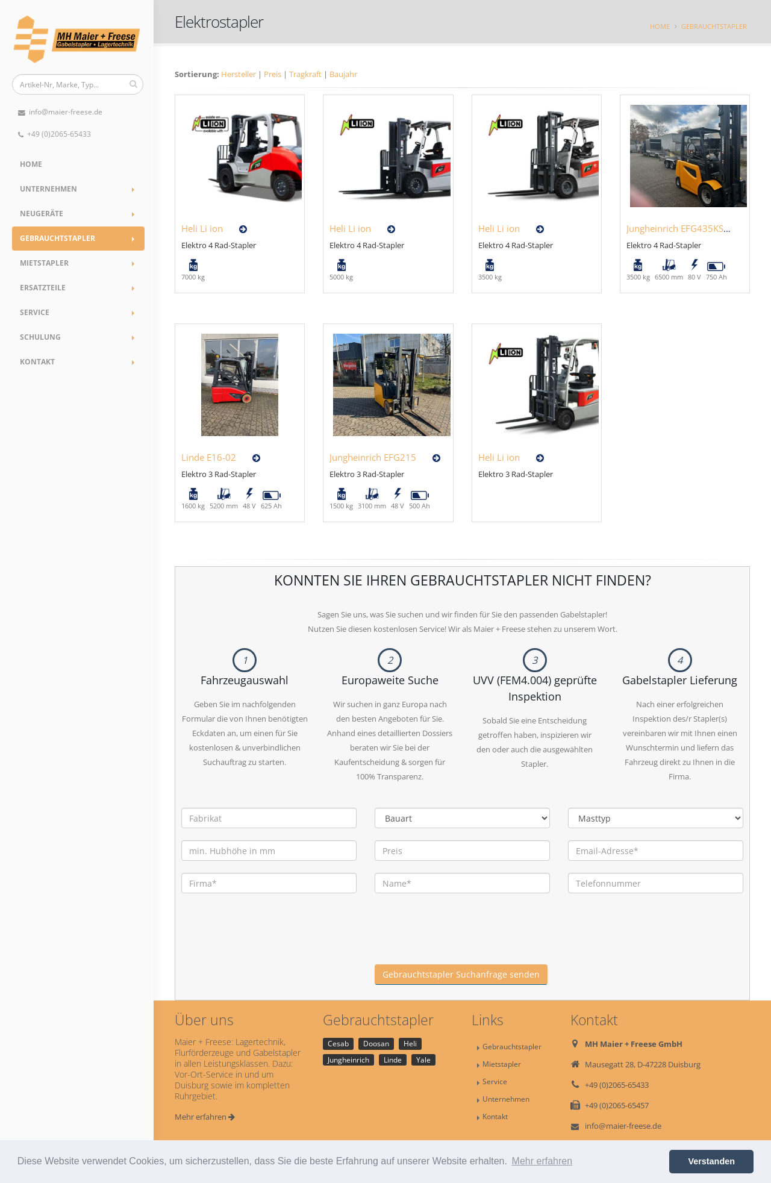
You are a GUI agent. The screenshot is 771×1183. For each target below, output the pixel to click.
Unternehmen (48, 189)
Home (31, 164)
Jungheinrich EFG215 (372, 457)
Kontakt (37, 362)
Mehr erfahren (205, 1116)
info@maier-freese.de (60, 112)
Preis (272, 74)
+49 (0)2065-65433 (54, 134)
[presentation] (466, 940)
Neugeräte (41, 213)
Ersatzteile (43, 287)
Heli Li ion (202, 228)
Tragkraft (305, 74)
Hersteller (238, 74)
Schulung (40, 337)
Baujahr (343, 74)
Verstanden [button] (711, 1161)
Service (34, 312)
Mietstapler (44, 263)
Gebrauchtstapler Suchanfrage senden (461, 974)
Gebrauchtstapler (57, 238)
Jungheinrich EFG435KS (674, 228)
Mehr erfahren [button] (542, 1161)
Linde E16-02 (208, 457)
